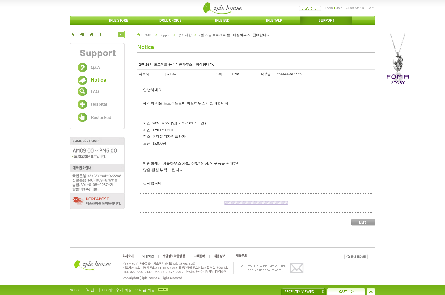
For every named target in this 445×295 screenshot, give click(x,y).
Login (329, 8)
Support (165, 35)
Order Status (355, 8)
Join (339, 8)
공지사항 (185, 35)
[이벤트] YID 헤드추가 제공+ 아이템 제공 (120, 289)
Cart (371, 8)
